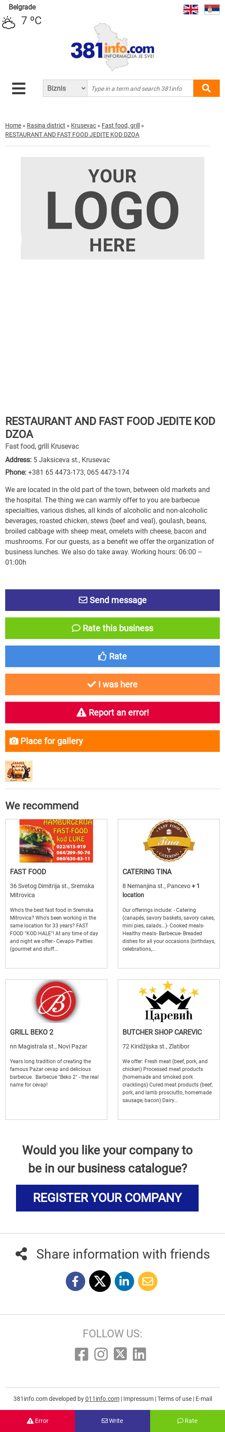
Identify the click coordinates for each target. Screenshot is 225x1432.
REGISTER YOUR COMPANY (107, 1198)
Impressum (139, 1398)
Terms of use (175, 1398)
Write (112, 1420)
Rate (187, 1420)
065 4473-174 (108, 472)
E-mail (204, 1398)
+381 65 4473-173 (56, 472)
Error (37, 1420)
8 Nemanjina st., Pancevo (157, 885)
